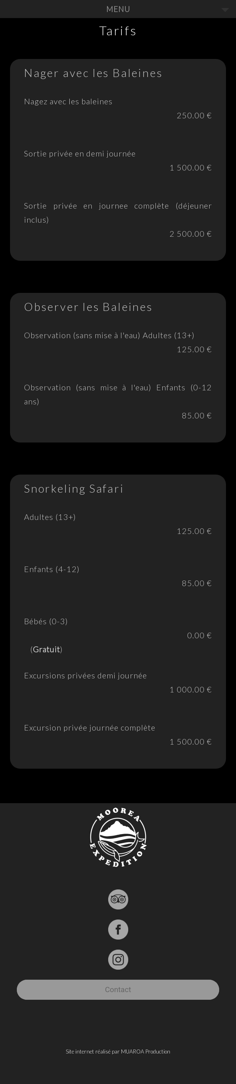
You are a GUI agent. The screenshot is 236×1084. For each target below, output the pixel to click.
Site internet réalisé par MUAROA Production (118, 1051)
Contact (118, 989)
